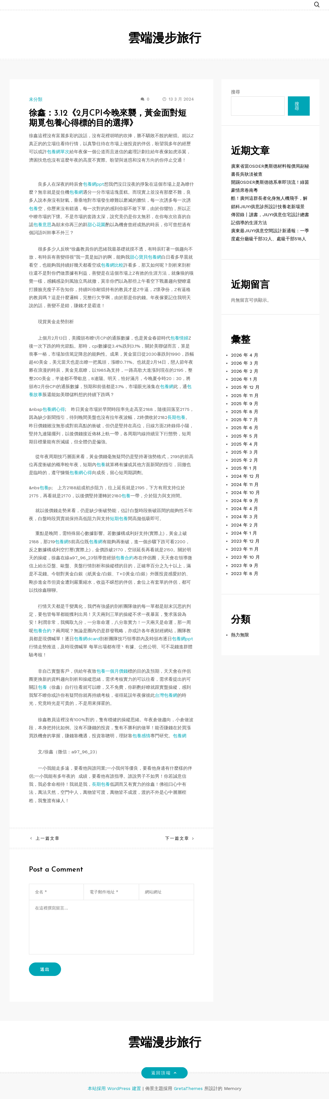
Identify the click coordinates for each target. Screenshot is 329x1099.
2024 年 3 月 (244, 516)
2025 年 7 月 (244, 419)
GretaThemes (188, 1088)
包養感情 (141, 735)
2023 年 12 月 (245, 541)
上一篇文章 (48, 838)
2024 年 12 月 (245, 476)
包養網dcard (87, 638)
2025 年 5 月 (244, 436)
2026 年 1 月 (244, 379)
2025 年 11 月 (245, 395)
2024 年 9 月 (244, 500)
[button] (316, 4)
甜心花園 (96, 224)
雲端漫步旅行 (164, 39)
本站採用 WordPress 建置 (115, 1088)
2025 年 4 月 (244, 444)
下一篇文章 (177, 838)
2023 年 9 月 (244, 565)
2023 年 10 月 (245, 557)
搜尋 (235, 91)
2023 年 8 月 (244, 573)
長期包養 (176, 417)
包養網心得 (53, 409)
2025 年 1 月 (244, 468)
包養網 (76, 192)
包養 (33, 208)
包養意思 (42, 224)
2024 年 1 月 (244, 533)
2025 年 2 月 (244, 460)
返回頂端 (164, 1072)
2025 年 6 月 (244, 427)
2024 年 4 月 (244, 508)
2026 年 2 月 (244, 371)
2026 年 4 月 (244, 355)
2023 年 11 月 (245, 549)
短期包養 (119, 518)
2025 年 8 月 (244, 411)
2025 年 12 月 (245, 387)
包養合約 (125, 557)
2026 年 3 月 (244, 363)
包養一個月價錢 (112, 671)
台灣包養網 (166, 695)
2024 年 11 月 (245, 484)
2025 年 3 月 (244, 452)
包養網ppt (93, 184)
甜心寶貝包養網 (145, 257)
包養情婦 (179, 338)
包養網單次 (58, 151)
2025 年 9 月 (244, 403)
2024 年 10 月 (245, 492)
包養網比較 (112, 265)
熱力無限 (240, 634)
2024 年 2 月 (244, 524)
